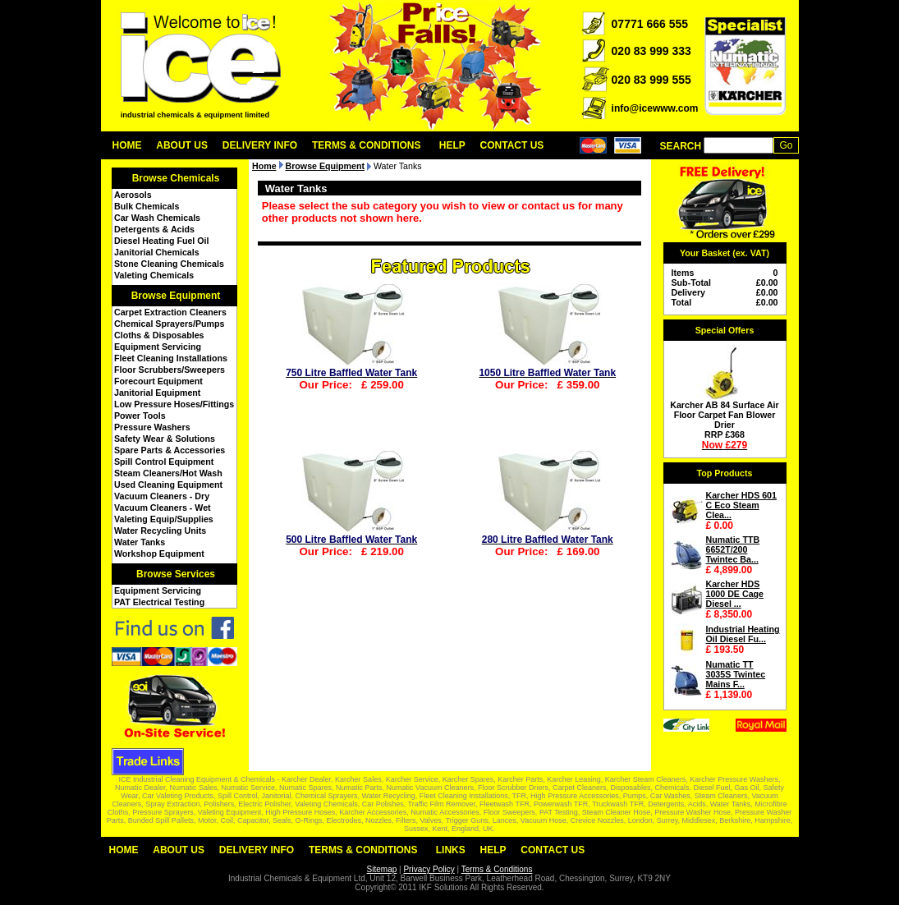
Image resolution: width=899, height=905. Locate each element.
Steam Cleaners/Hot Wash (168, 473)
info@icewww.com (655, 108)
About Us (182, 145)
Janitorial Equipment (157, 392)
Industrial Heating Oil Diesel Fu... (743, 634)
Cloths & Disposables (159, 335)
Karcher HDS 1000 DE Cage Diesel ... (735, 594)
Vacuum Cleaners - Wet (162, 507)
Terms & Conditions (366, 145)
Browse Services (175, 574)
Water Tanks (139, 542)
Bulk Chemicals (146, 206)
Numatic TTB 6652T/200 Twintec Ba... (733, 549)
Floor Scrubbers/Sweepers (169, 369)
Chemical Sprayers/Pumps (169, 323)
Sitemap (382, 869)
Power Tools (140, 415)
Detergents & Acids (154, 229)
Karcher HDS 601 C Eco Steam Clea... (741, 505)
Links (451, 850)
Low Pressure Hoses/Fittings (174, 404)
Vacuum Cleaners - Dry (161, 496)
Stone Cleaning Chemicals (169, 264)
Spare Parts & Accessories (169, 450)
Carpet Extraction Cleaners (170, 312)
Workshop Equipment (159, 553)
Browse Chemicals (176, 178)
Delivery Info (259, 145)
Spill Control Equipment (163, 461)
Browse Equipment (176, 295)
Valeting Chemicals (154, 275)
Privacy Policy (428, 869)
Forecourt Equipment (158, 381)
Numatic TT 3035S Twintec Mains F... (736, 674)
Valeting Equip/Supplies (163, 519)
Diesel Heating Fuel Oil (161, 241)
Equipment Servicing (157, 346)
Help (452, 145)
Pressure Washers (152, 427)
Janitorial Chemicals (157, 252)
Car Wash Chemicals (157, 218)
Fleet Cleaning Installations (170, 358)
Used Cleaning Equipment (168, 484)
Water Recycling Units (160, 530)
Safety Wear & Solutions (164, 438)
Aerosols (133, 195)
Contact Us (512, 145)
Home (127, 145)
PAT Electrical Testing (159, 602)
